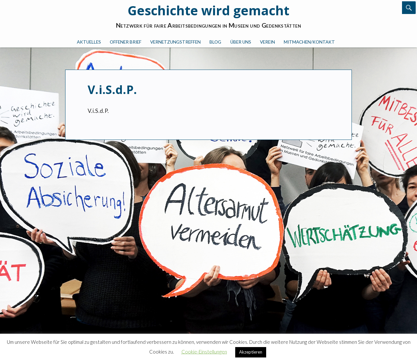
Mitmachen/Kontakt (309, 42)
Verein (267, 42)
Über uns (240, 42)
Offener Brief (125, 42)
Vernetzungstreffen (175, 42)
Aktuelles (89, 42)
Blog (215, 42)
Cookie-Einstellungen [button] (204, 352)
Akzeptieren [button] (250, 352)
